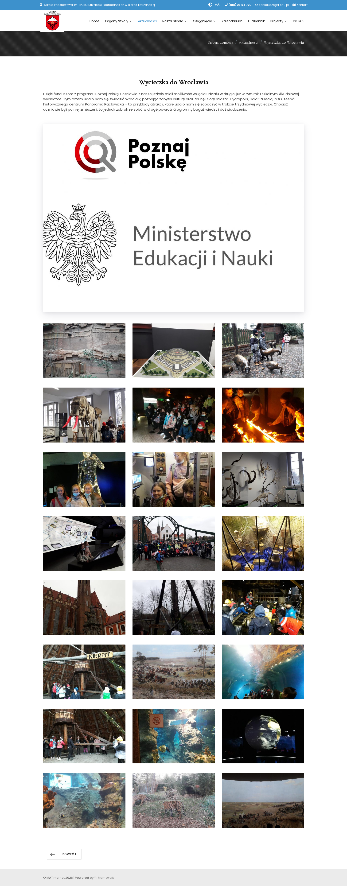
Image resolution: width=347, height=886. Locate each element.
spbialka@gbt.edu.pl (274, 5)
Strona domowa (220, 42)
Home (94, 21)
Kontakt (302, 5)
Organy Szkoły (118, 21)
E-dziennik (256, 21)
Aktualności (147, 21)
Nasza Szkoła (174, 21)
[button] (64, 854)
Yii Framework (104, 878)
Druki (298, 21)
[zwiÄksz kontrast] (210, 4)
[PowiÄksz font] (217, 4)
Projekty (278, 21)
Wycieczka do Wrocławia (284, 42)
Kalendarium (232, 21)
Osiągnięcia (204, 21)
